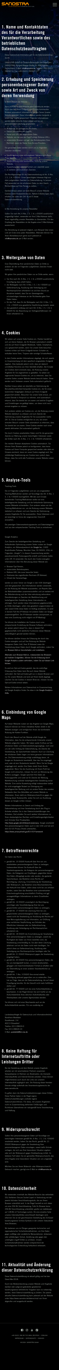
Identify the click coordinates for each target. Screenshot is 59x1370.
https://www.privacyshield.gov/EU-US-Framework (24, 831)
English (44, 1335)
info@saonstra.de (45, 1169)
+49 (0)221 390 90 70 (19, 1335)
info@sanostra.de (28, 68)
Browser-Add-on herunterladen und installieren (26, 650)
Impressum (19, 1338)
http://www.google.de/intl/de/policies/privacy (22, 823)
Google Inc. (38, 547)
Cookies (41, 1338)
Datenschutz (31, 1338)
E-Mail (29, 1335)
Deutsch (36, 1335)
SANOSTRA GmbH (33, 1342)
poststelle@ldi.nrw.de (19, 1032)
